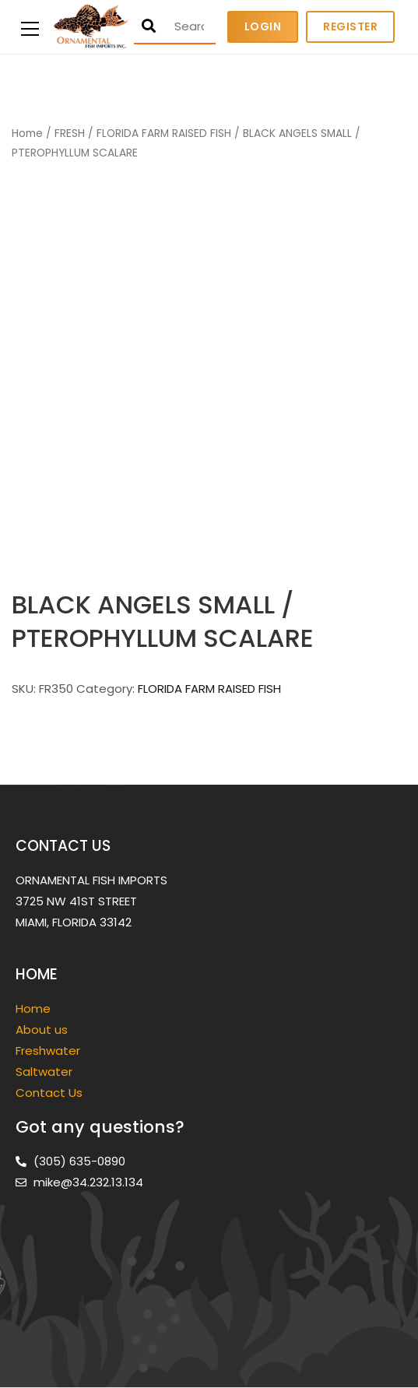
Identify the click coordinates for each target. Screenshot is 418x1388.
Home (27, 133)
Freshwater (49, 1050)
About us (42, 1029)
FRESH (69, 133)
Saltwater (46, 1071)
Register (350, 26)
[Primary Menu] (30, 26)
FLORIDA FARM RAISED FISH (164, 133)
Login (263, 26)
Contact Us (49, 1092)
